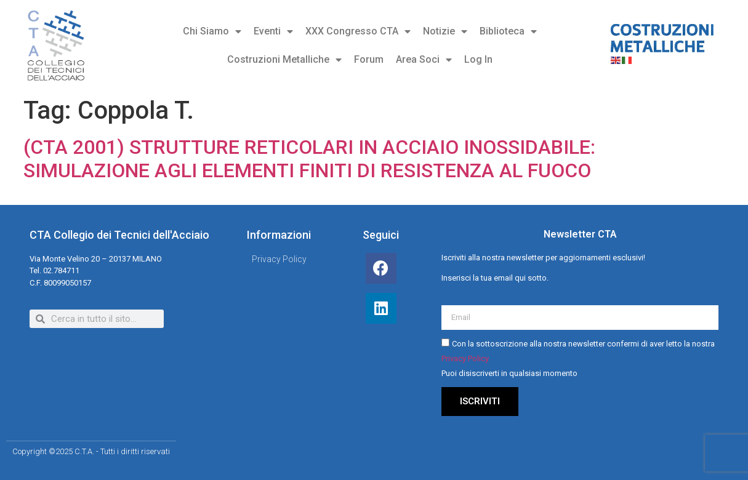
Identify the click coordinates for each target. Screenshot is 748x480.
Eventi (273, 31)
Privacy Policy (465, 359)
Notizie (445, 31)
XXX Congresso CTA (358, 31)
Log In (478, 59)
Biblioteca (508, 31)
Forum (369, 59)
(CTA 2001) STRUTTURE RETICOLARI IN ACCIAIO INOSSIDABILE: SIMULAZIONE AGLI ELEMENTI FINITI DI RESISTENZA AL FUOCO (309, 158)
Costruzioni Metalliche (284, 60)
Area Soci (424, 60)
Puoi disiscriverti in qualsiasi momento (509, 373)
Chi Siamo (212, 31)
